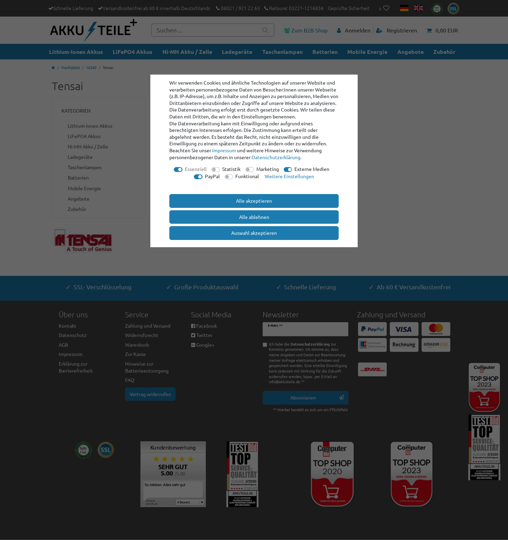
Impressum (224, 150)
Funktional (247, 176)
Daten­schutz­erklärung (276, 157)
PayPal (212, 176)
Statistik (231, 169)
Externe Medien (311, 169)
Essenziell (196, 169)
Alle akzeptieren (254, 200)
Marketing (267, 169)
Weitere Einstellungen (289, 176)
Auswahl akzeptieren (254, 233)
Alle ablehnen (254, 217)
